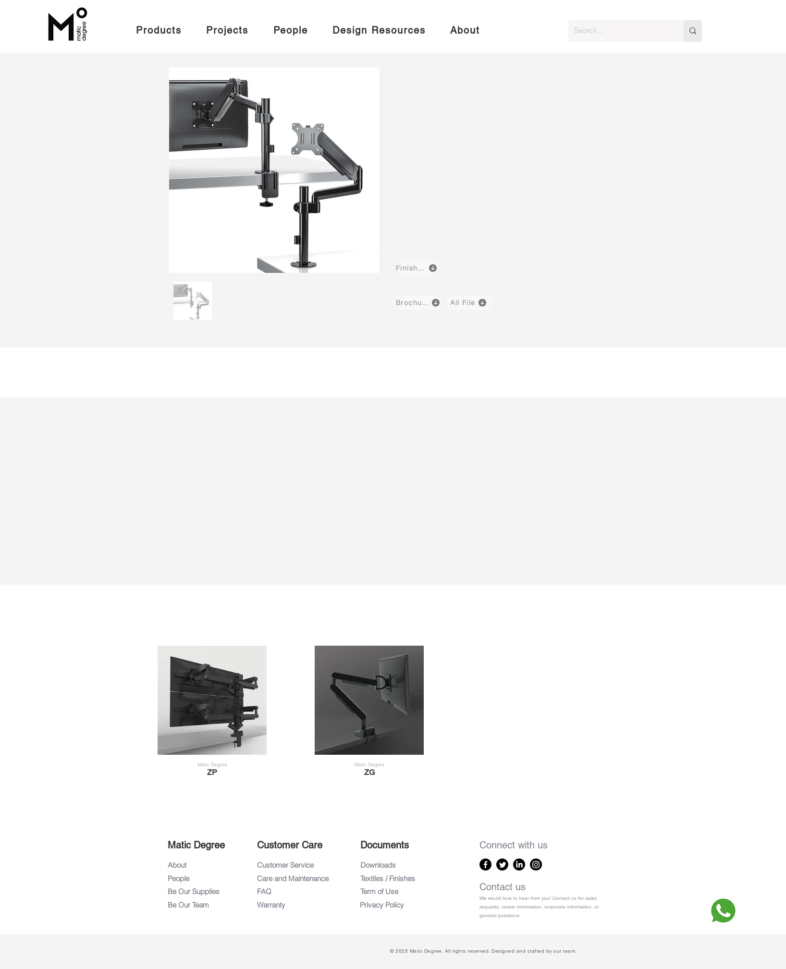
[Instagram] (536, 865)
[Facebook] (485, 865)
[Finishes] (417, 268)
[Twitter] (502, 865)
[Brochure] (418, 302)
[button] (158, 30)
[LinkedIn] (519, 865)
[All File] (468, 302)
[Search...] (618, 31)
